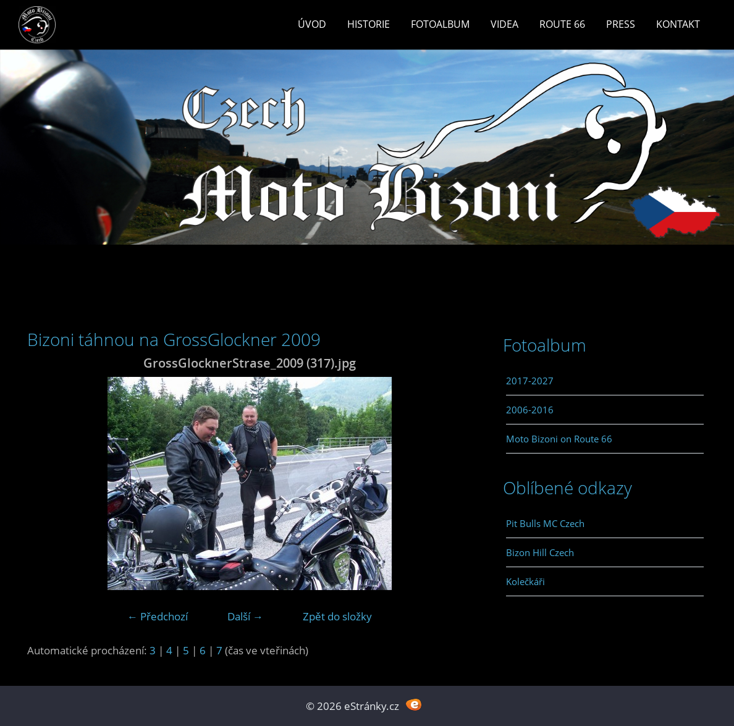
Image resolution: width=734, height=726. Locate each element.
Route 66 (562, 24)
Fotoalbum (440, 24)
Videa (504, 24)
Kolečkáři (525, 581)
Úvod (312, 24)
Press (620, 24)
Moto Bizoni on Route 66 (559, 439)
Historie (368, 24)
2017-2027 (530, 380)
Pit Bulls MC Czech (545, 523)
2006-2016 (530, 409)
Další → (245, 616)
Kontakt (678, 24)
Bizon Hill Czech (540, 552)
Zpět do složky (337, 616)
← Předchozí (157, 616)
